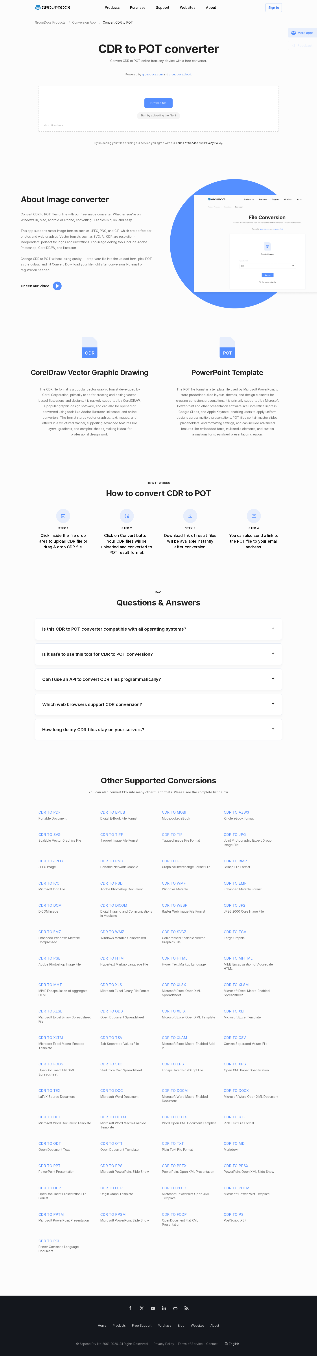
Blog (181, 1325)
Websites (187, 7)
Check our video (35, 286)
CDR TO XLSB (51, 1011)
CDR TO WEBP (174, 905)
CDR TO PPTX (174, 1166)
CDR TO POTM (236, 1188)
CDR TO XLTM (51, 1037)
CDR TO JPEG (51, 861)
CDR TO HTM (112, 958)
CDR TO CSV (235, 1037)
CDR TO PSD (111, 883)
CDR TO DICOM (113, 905)
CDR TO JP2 (234, 905)
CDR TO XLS (111, 984)
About (211, 7)
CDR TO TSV (111, 1037)
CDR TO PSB (50, 958)
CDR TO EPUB (112, 812)
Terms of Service (187, 143)
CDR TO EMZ (50, 932)
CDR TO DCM (50, 905)
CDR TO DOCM (175, 1090)
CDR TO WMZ (112, 932)
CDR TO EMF (235, 883)
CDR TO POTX (174, 1188)
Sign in (273, 7)
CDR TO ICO (49, 883)
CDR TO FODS (51, 1064)
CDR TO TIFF (111, 834)
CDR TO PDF (50, 812)
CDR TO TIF (172, 834)
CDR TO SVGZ (174, 932)
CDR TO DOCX (236, 1090)
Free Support (141, 1325)
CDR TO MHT (50, 984)
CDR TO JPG (235, 834)
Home (102, 1325)
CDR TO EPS (173, 1064)
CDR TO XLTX (174, 1011)
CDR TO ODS (111, 1011)
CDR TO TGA (235, 932)
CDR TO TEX (49, 1090)
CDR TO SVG (50, 834)
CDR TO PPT (50, 1166)
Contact (211, 1344)
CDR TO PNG (111, 861)
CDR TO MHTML (238, 958)
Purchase (138, 7)
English (234, 1344)
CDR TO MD (234, 1143)
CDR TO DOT (50, 1117)
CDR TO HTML (174, 958)
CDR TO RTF (235, 1117)
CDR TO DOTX (174, 1117)
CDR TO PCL (49, 1241)
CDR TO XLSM (236, 984)
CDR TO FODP (174, 1214)
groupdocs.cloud (180, 74)
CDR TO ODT (50, 1143)
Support (162, 7)
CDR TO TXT (173, 1143)
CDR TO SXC (111, 1064)
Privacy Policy (213, 143)
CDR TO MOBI (174, 812)
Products (112, 7)
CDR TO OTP (111, 1188)
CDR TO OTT (111, 1143)
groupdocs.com (152, 74)
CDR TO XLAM (174, 1037)
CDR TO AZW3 (236, 812)
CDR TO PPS (111, 1166)
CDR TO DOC (111, 1090)
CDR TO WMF (174, 883)
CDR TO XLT (234, 1011)
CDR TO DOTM (113, 1117)
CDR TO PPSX (236, 1166)
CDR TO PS (233, 1214)
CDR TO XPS (235, 1064)
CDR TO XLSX (174, 984)
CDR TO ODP (50, 1188)
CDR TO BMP (235, 861)
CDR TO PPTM (51, 1214)
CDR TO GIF (172, 861)
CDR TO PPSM (113, 1214)
